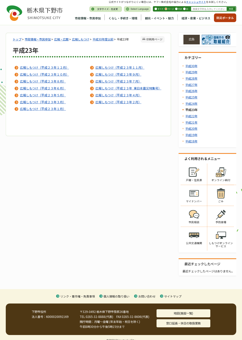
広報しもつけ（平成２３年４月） (118, 95)
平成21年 (191, 122)
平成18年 (191, 141)
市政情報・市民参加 (88, 18)
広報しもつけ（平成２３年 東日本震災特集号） (128, 88)
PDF (180, 8)
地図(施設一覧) (183, 313)
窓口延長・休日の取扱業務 (183, 323)
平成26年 (191, 91)
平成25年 (191, 97)
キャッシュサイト (196, 2)
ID (187, 8)
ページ (171, 8)
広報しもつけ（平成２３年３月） (43, 102)
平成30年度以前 (103, 39)
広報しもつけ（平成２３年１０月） (44, 74)
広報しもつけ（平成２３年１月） (43, 109)
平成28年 (191, 78)
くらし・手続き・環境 (123, 18)
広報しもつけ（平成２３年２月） (118, 102)
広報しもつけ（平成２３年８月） (43, 81)
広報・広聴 (61, 39)
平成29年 (191, 72)
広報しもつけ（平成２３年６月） (43, 88)
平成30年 (191, 66)
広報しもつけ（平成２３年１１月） (119, 67)
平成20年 (191, 128)
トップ (17, 39)
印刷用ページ (154, 39)
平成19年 (191, 135)
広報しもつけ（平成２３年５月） (43, 95)
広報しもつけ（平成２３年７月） (118, 81)
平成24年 (191, 103)
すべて (160, 8)
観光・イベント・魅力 (159, 18)
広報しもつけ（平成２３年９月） (118, 74)
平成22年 (191, 116)
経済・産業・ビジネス (196, 18)
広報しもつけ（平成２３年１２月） (44, 67)
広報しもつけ (80, 39)
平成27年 (191, 85)
